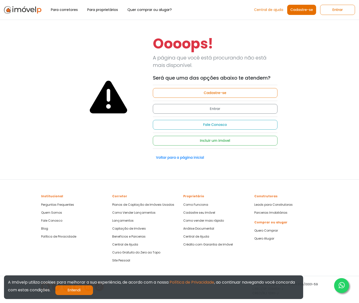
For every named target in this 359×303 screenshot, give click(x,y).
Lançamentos (123, 220)
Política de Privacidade (58, 236)
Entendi (74, 290)
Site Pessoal (121, 260)
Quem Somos (51, 212)
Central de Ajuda (125, 244)
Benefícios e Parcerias (129, 236)
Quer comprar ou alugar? (149, 9)
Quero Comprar (266, 230)
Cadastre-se (301, 9)
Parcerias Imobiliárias (270, 212)
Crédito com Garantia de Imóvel (208, 244)
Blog (44, 228)
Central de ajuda (268, 9)
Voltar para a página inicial (180, 157)
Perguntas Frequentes (57, 204)
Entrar (337, 9)
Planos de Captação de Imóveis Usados (143, 204)
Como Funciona (195, 204)
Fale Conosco (215, 124)
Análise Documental (198, 228)
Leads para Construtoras (273, 204)
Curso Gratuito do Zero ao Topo (136, 252)
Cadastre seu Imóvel (199, 212)
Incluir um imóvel (215, 140)
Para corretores (64, 9)
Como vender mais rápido (203, 220)
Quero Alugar (264, 238)
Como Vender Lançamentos (134, 212)
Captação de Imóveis (129, 228)
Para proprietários (102, 9)
